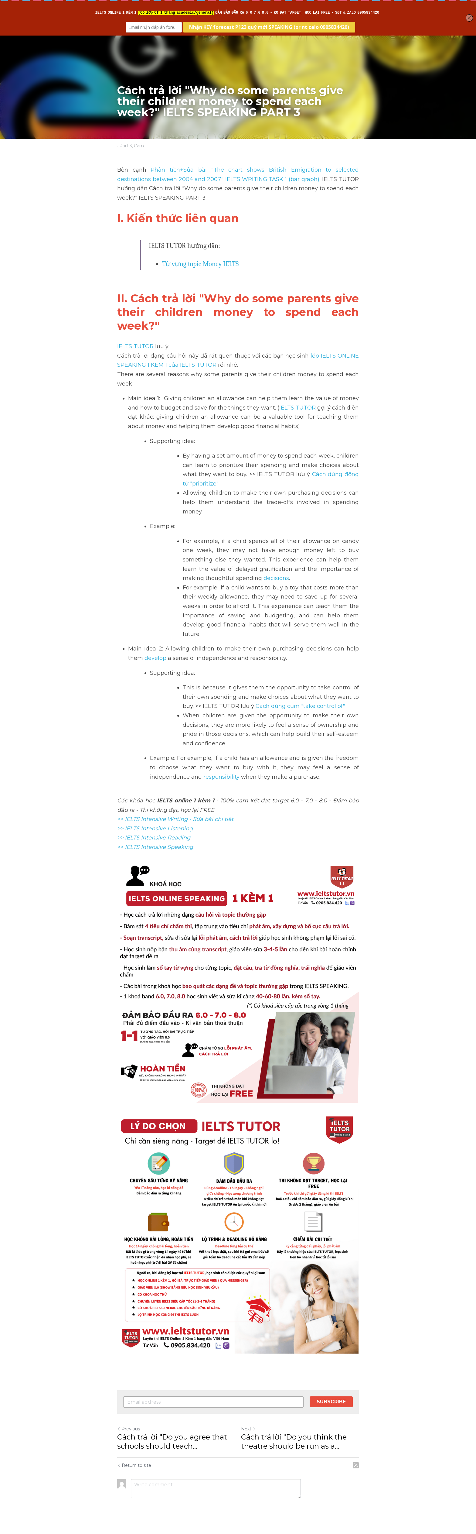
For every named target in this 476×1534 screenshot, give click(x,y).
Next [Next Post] (248, 1429)
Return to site (134, 1465)
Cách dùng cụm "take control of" (301, 706)
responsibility (222, 777)
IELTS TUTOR (135, 346)
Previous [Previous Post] (128, 1429)
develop (155, 658)
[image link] (238, 1233)
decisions (276, 578)
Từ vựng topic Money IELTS (200, 264)
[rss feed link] (356, 1465)
